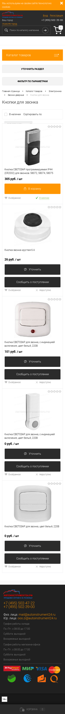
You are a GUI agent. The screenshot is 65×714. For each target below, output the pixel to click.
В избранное (13, 198)
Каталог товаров (32, 55)
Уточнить (32, 269)
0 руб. (12, 444)
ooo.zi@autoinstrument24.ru (37, 618)
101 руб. (13, 352)
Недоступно (43, 290)
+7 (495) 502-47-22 (19, 603)
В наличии (15, 114)
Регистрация (56, 15)
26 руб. (13, 259)
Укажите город (9, 23)
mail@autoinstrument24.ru (37, 614)
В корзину (32, 188)
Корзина (32, 709)
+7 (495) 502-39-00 (52, 20)
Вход (45, 15)
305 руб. (13, 179)
